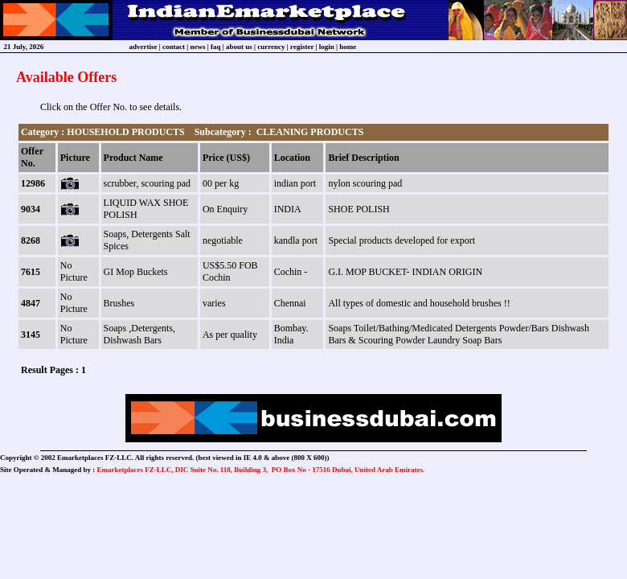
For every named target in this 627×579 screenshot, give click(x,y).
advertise (143, 47)
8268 (30, 240)
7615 (30, 271)
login (326, 47)
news (198, 47)
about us (239, 47)
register (302, 47)
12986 (33, 183)
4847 (30, 303)
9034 (30, 209)
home (347, 47)
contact (173, 47)
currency (271, 47)
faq (216, 47)
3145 (30, 334)
